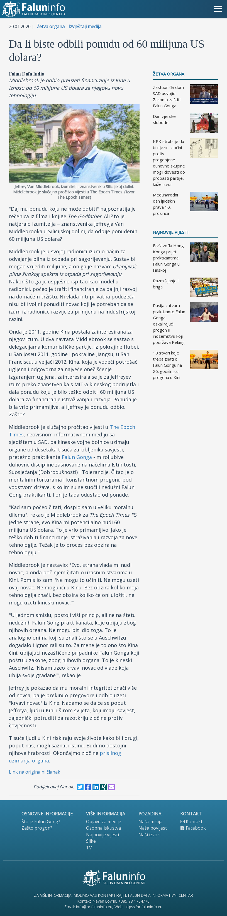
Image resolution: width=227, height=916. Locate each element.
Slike (91, 841)
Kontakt (191, 821)
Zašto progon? (36, 827)
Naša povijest (152, 827)
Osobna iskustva (103, 827)
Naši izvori (149, 834)
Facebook (193, 827)
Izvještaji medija (85, 26)
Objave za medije (103, 821)
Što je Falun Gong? (40, 821)
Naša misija (150, 821)
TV (89, 847)
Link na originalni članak (34, 772)
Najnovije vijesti (171, 232)
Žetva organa (51, 26)
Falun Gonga (77, 457)
